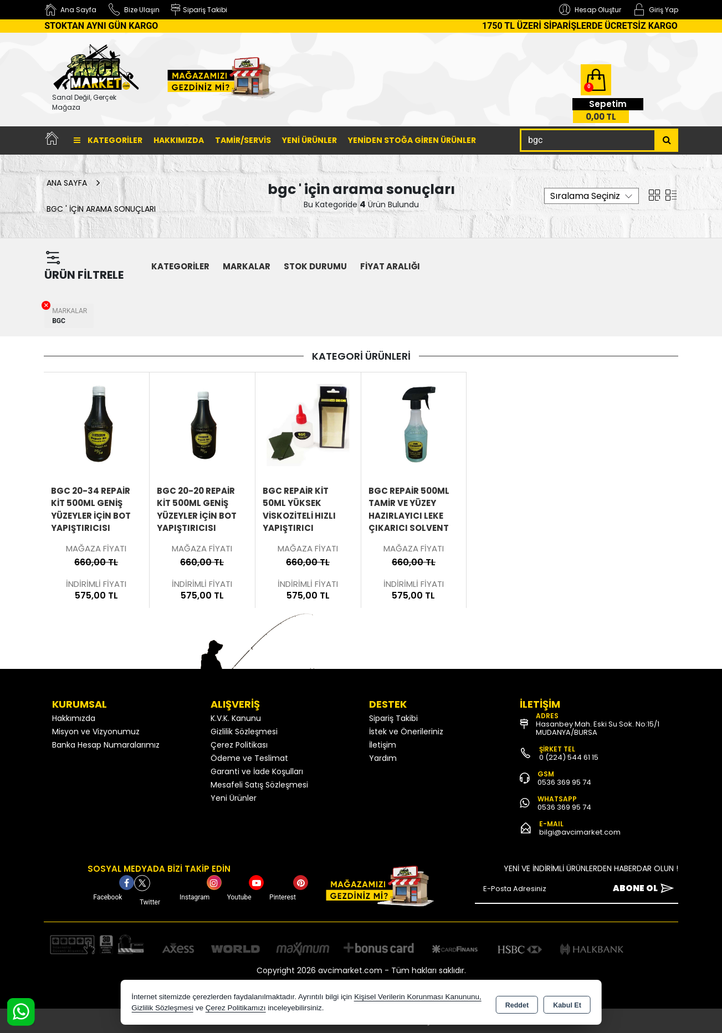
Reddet (517, 1003)
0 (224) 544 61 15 (568, 757)
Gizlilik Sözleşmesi (244, 731)
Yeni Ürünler (234, 798)
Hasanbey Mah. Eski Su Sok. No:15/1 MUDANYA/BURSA (597, 728)
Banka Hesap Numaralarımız (106, 744)
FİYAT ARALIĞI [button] (390, 266)
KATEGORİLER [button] (180, 266)
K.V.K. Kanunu (236, 718)
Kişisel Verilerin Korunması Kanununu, (418, 997)
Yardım (383, 758)
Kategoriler (108, 140)
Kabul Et (567, 1003)
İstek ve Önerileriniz (406, 731)
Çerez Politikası (239, 744)
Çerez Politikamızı (236, 1008)
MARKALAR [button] (246, 266)
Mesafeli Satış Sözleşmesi (259, 784)
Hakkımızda (178, 140)
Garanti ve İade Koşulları (257, 771)
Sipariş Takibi (393, 718)
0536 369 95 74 (564, 782)
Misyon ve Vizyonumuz (96, 731)
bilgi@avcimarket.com (580, 832)
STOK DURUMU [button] (315, 266)
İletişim (382, 744)
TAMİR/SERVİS (243, 140)
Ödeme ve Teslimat (249, 758)
